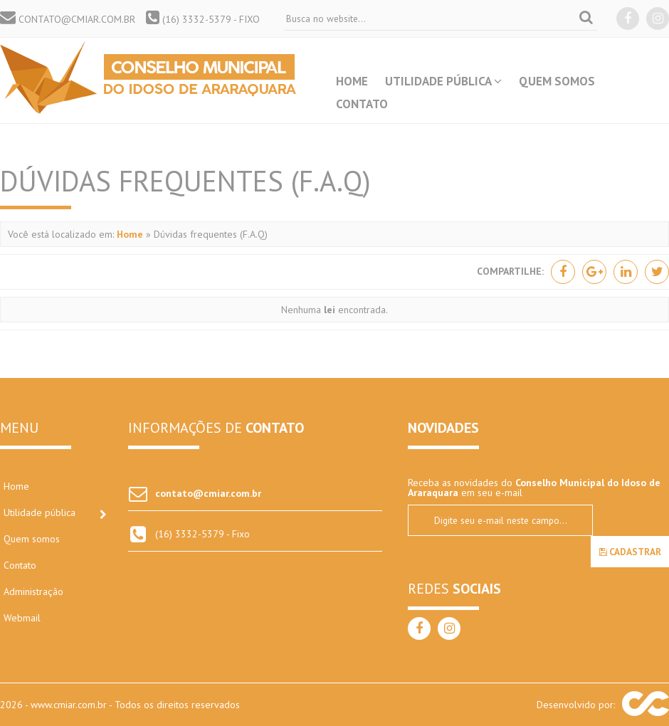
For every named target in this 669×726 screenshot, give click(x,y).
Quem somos (557, 81)
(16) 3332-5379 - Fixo (203, 19)
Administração (33, 591)
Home (352, 81)
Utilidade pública (443, 81)
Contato (362, 104)
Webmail (22, 617)
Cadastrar (630, 551)
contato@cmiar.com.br (67, 19)
